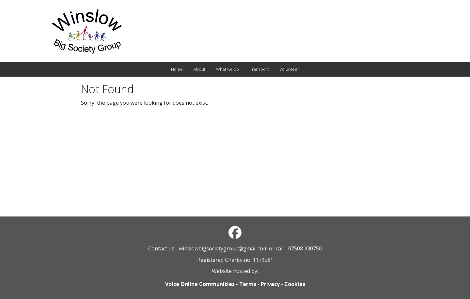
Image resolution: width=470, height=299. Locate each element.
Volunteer (289, 69)
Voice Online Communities (200, 284)
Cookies (294, 284)
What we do (227, 69)
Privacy (270, 284)
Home (177, 69)
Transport (259, 69)
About (199, 69)
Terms (247, 284)
